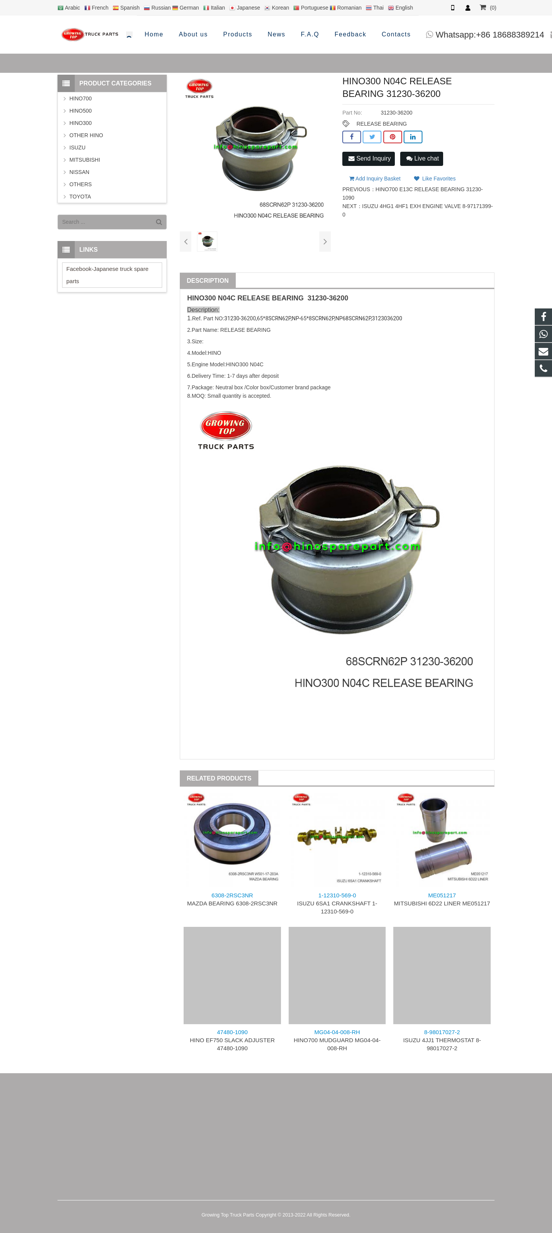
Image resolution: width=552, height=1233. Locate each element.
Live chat (422, 158)
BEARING (288, 298)
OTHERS (80, 184)
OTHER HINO (86, 135)
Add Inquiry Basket (375, 176)
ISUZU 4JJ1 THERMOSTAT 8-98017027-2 (442, 1040)
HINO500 (80, 111)
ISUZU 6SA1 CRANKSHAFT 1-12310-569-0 (337, 903)
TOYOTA (80, 196)
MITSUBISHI (84, 160)
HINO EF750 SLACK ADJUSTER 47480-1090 (232, 1040)
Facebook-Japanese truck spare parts (107, 275)
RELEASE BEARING (381, 124)
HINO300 (80, 123)
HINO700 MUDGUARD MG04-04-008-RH (337, 1040)
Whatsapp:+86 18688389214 (331, 34)
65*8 (262, 318)
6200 (340, 298)
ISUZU (77, 147)
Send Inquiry (369, 158)
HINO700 (80, 98)
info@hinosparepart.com (448, 34)
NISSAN (79, 172)
